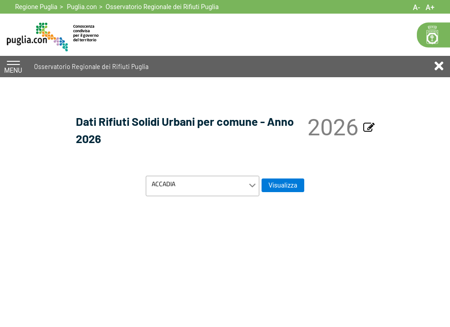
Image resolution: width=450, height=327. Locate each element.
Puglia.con (82, 6)
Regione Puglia (36, 6)
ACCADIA (163, 183)
